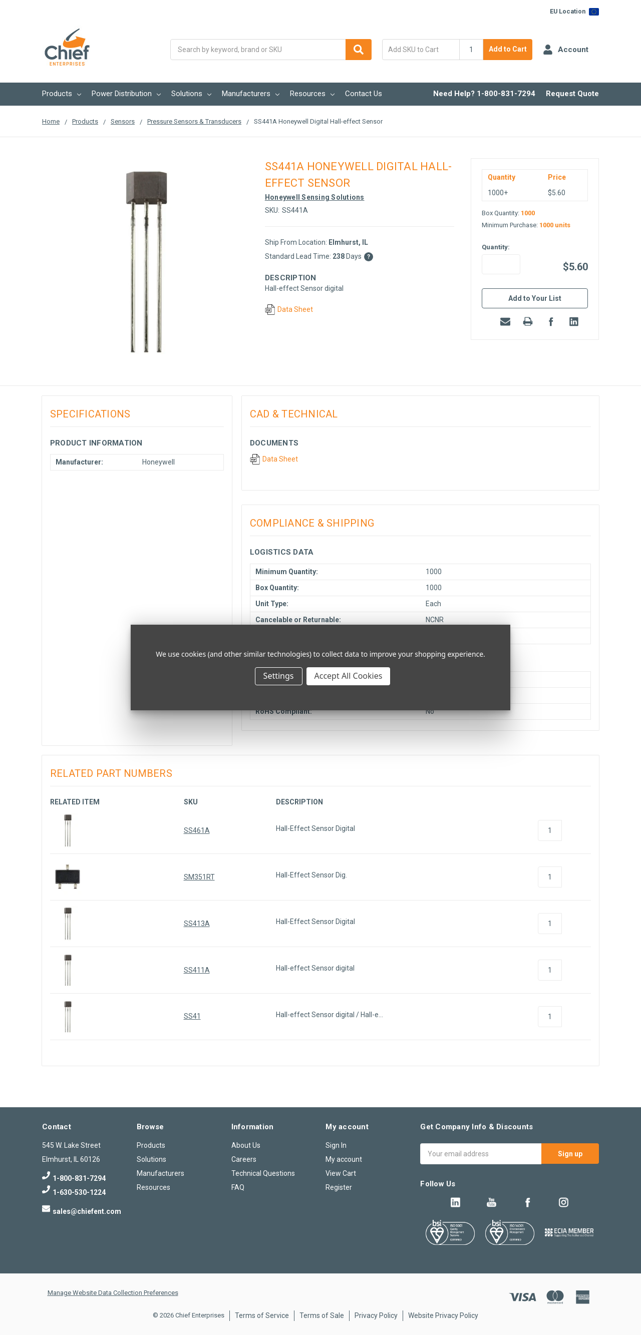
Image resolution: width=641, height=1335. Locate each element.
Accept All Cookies (348, 675)
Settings (278, 675)
